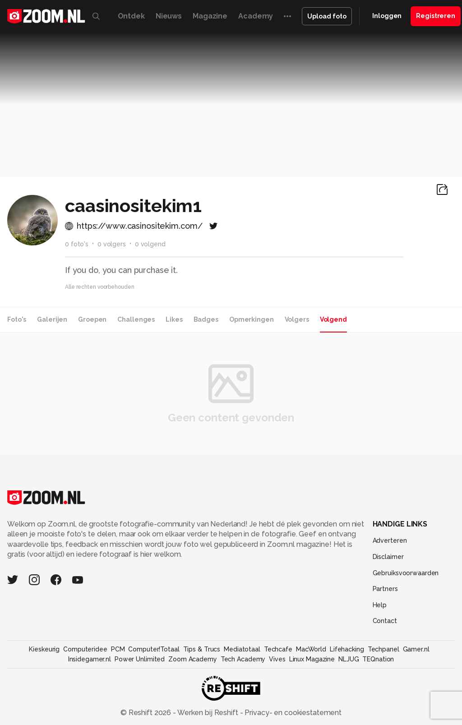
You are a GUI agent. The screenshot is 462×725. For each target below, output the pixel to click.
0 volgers (111, 244)
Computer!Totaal (153, 649)
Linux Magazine (312, 659)
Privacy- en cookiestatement (292, 712)
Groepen (92, 319)
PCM (118, 649)
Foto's (16, 319)
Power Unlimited (140, 659)
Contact (385, 620)
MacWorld (311, 649)
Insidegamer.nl (89, 659)
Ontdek (131, 16)
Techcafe (278, 649)
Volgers (297, 319)
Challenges (136, 319)
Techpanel (383, 649)
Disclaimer (388, 556)
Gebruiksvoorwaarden (406, 573)
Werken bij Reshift (208, 712)
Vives (277, 659)
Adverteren (390, 540)
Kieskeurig (44, 649)
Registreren (435, 15)
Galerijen (52, 319)
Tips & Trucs (202, 649)
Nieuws (169, 16)
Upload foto (326, 16)
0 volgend (150, 244)
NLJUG (348, 659)
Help (380, 605)
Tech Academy (243, 659)
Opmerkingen (251, 319)
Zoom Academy (192, 659)
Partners (385, 588)
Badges (206, 319)
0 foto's (76, 244)
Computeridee (85, 649)
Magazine (210, 16)
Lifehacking (347, 649)
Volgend (333, 319)
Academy (255, 16)
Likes (174, 319)
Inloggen (387, 15)
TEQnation (378, 659)
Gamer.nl (416, 649)
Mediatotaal (242, 649)
